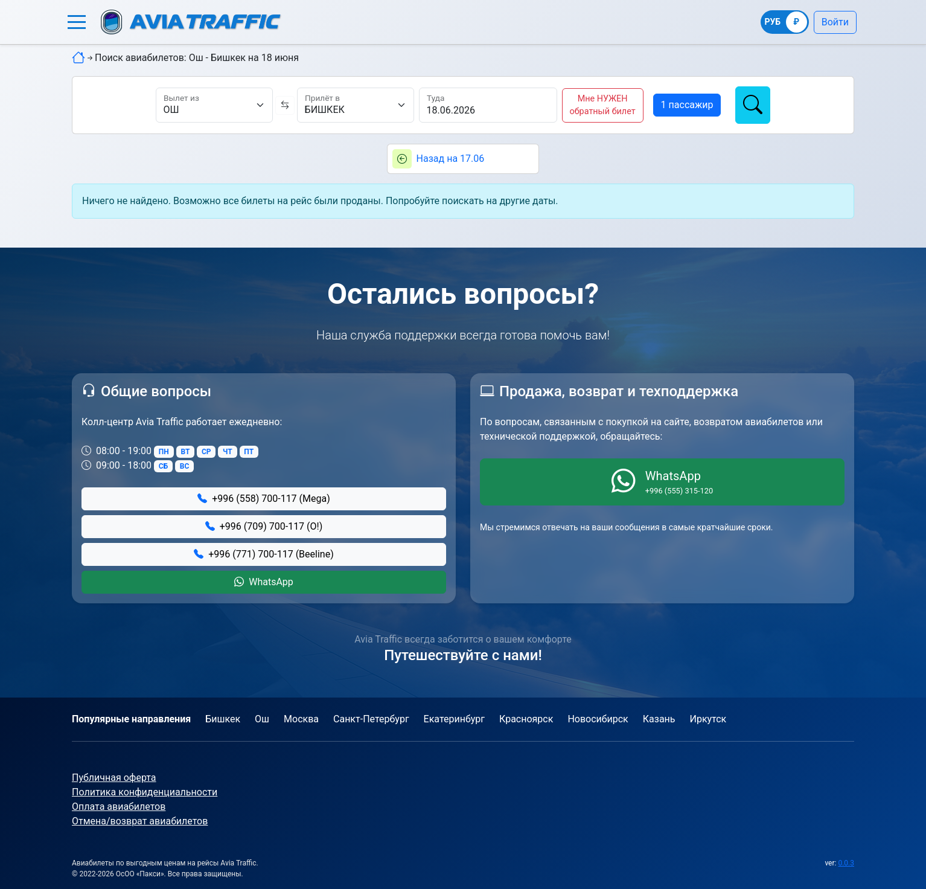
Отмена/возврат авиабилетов (140, 821)
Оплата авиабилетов (118, 806)
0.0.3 (846, 863)
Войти (835, 22)
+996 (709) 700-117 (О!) (264, 526)
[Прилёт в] (355, 105)
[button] (77, 22)
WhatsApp (263, 582)
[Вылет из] (214, 105)
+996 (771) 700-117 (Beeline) (263, 554)
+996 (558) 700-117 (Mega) (263, 498)
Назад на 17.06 (451, 158)
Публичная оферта (114, 777)
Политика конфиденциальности (144, 792)
